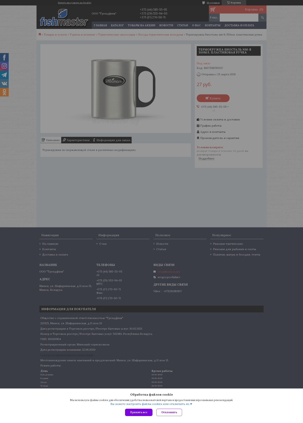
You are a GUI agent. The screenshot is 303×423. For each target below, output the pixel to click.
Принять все (138, 412)
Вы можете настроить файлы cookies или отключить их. (150, 404)
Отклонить (169, 412)
